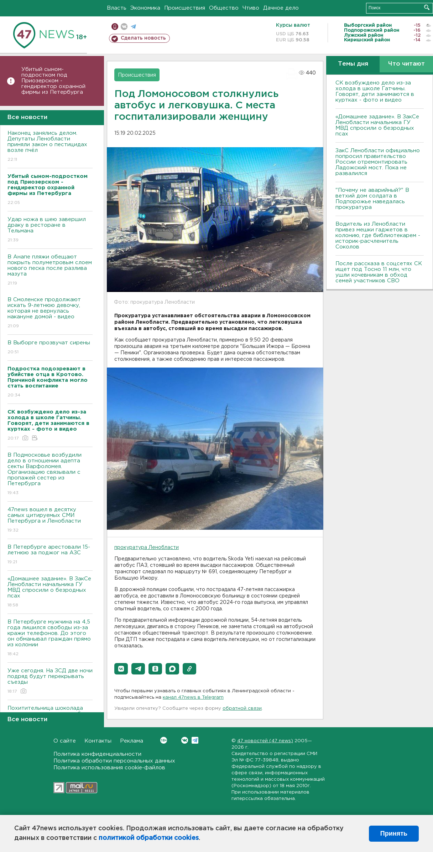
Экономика (145, 8)
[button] (121, 668)
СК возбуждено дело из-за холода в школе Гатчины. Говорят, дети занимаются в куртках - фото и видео (374, 91)
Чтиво (250, 8)
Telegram (195, 740)
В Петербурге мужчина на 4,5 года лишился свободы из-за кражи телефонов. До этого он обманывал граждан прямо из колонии (50, 638)
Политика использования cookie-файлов (109, 767)
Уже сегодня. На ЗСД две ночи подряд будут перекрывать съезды (50, 681)
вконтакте (124, 26)
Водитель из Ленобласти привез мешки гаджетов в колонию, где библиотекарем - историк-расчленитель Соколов (377, 235)
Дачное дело (281, 8)
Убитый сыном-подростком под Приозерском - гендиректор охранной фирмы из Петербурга (53, 80)
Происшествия (184, 8)
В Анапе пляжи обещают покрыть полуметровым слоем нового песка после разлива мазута (50, 270)
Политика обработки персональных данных (114, 761)
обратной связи (242, 708)
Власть (116, 8)
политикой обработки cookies (149, 838)
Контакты (97, 741)
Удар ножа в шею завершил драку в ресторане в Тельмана (50, 230)
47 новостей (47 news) (265, 741)
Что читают (406, 64)
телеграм (133, 26)
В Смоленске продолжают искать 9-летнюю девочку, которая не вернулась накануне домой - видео (50, 313)
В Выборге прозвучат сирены (50, 347)
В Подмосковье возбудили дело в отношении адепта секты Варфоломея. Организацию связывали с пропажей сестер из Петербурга (50, 474)
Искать (426, 7)
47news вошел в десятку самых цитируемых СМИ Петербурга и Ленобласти (50, 520)
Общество (224, 8)
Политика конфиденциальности (97, 754)
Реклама (131, 741)
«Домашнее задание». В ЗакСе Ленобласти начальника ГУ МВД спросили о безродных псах (50, 592)
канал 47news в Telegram (193, 697)
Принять (393, 833)
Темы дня (353, 64)
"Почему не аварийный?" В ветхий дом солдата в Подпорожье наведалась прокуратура (372, 199)
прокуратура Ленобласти (146, 547)
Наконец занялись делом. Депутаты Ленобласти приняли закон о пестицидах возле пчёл (50, 147)
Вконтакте (163, 740)
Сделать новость (143, 38)
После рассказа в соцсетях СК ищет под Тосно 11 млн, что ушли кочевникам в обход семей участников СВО (378, 272)
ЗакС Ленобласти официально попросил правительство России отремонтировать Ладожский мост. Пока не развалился (377, 162)
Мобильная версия (114, 26)
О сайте (64, 741)
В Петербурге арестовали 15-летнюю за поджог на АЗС (50, 555)
